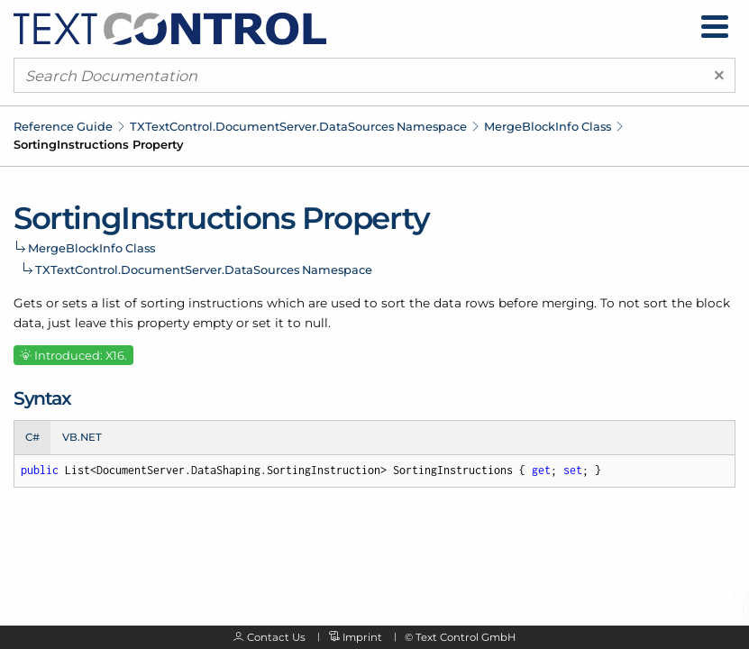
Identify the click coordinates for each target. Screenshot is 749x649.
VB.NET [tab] (82, 437)
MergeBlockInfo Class (547, 126)
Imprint (362, 637)
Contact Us (276, 637)
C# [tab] (32, 437)
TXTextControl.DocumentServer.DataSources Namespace (298, 126)
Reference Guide (63, 126)
